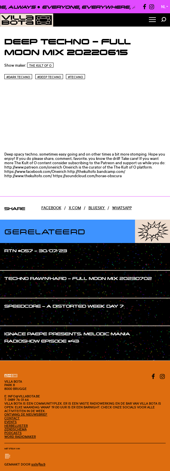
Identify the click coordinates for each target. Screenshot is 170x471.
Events (10, 422)
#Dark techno (18, 77)
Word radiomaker (20, 436)
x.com (75, 207)
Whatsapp (122, 207)
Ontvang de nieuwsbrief (25, 414)
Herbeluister (16, 425)
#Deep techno (49, 77)
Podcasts (13, 433)
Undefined (38, 464)
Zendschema (15, 429)
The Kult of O (40, 65)
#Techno (75, 77)
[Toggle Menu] (152, 20)
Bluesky (97, 207)
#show (16, 262)
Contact (12, 418)
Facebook (51, 207)
